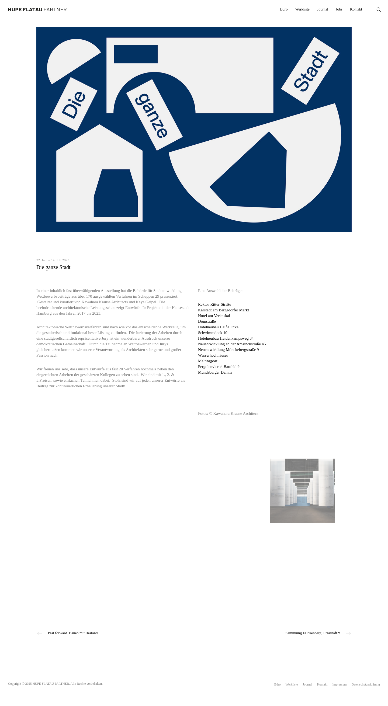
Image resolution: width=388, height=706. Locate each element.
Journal (307, 684)
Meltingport (207, 361)
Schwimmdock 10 (212, 333)
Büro (277, 684)
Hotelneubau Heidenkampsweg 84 (226, 338)
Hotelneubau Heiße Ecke (218, 327)
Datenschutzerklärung (366, 684)
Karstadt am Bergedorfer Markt (223, 310)
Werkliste (292, 684)
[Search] (375, 9)
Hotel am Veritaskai (214, 316)
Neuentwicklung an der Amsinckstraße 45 (232, 344)
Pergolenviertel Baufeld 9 (219, 366)
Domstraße (207, 321)
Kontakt (322, 684)
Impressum (339, 684)
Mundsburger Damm (215, 372)
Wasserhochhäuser (213, 355)
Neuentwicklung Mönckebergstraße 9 (228, 349)
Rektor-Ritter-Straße (214, 304)
